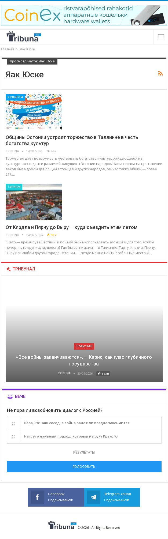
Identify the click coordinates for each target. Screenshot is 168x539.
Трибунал (84, 346)
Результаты (84, 452)
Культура (15, 97)
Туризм (14, 187)
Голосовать (84, 466)
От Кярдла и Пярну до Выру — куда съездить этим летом (71, 227)
